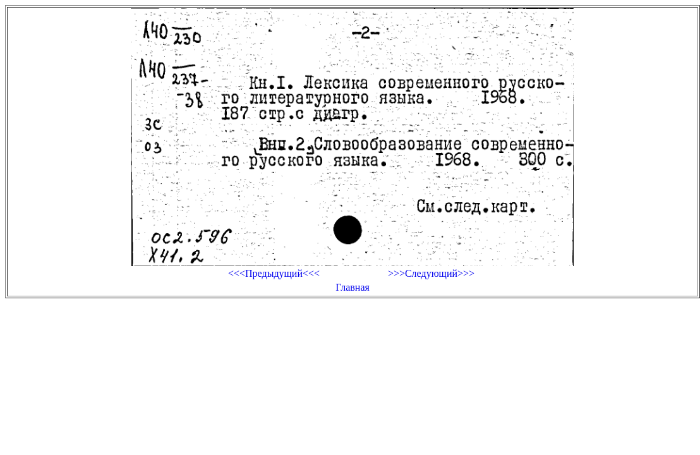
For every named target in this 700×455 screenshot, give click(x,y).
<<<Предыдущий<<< (274, 273)
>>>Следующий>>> (431, 273)
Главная (352, 287)
